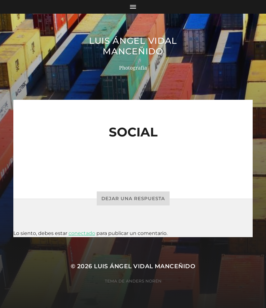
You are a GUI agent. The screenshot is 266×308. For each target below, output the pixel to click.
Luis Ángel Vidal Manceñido (133, 46)
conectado (82, 233)
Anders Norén (144, 280)
